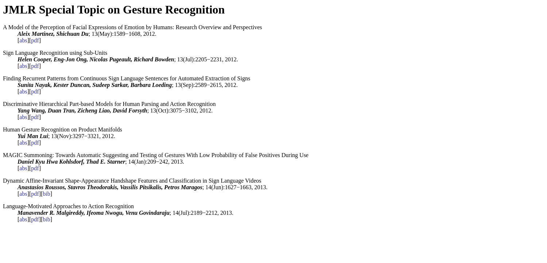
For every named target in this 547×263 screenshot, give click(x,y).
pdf (35, 40)
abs (23, 40)
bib (46, 194)
